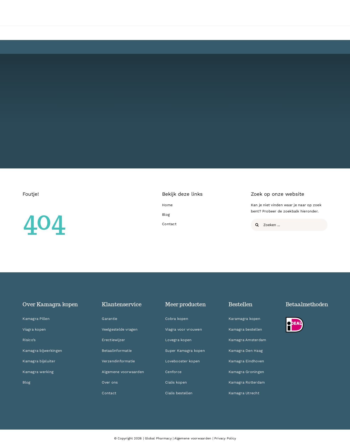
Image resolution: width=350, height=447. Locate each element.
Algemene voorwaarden (192, 438)
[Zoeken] (257, 225)
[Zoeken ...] (289, 225)
